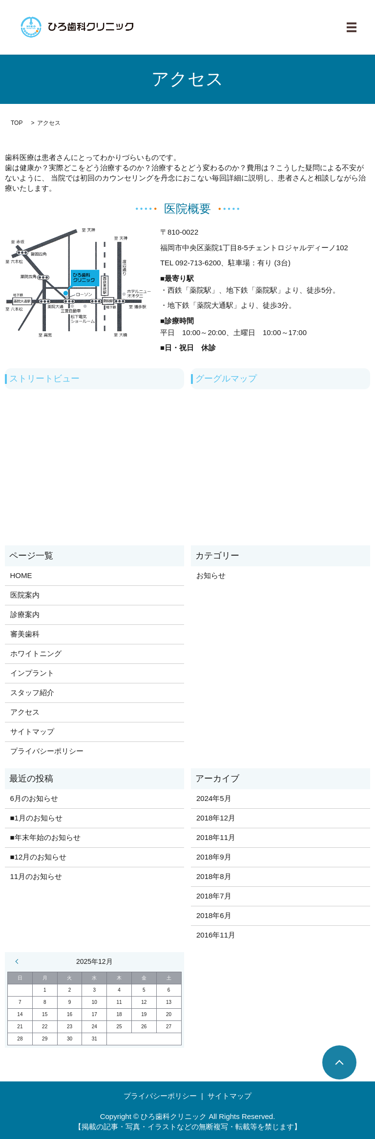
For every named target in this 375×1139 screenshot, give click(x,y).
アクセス (25, 712)
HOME (21, 575)
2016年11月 (215, 935)
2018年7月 (213, 896)
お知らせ (211, 575)
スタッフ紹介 (32, 692)
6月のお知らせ (34, 798)
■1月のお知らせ (36, 818)
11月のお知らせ (36, 876)
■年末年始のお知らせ (45, 837)
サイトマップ (32, 731)
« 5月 (19, 961)
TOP (16, 123)
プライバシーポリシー (46, 751)
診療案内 (25, 614)
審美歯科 (25, 634)
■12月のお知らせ (38, 857)
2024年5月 (213, 798)
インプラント (32, 673)
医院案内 (25, 595)
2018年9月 (213, 857)
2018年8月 (213, 876)
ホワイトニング (36, 653)
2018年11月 (215, 837)
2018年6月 (213, 915)
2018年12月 (215, 818)
